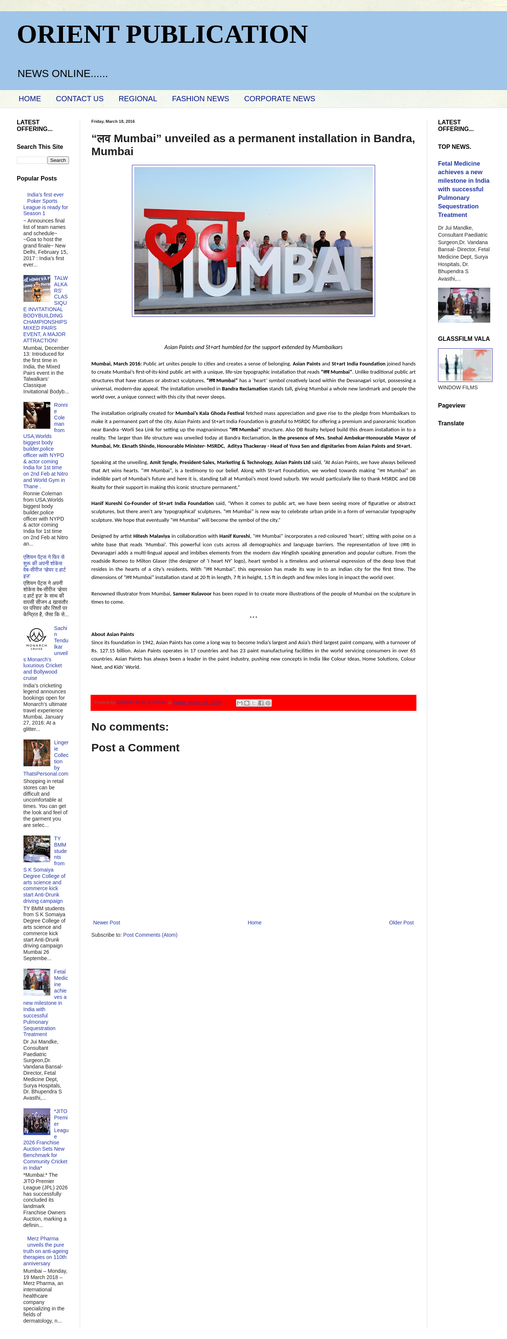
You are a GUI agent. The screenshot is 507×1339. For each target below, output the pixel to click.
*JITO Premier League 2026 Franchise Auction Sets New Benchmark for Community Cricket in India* (46, 1139)
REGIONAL (138, 99)
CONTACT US (80, 99)
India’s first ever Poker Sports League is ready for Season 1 (45, 204)
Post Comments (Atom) (150, 935)
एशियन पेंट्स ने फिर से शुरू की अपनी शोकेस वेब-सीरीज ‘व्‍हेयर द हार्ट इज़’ (44, 566)
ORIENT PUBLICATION (162, 34)
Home (254, 923)
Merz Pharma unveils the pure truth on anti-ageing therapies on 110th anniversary (46, 1251)
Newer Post (106, 923)
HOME (30, 99)
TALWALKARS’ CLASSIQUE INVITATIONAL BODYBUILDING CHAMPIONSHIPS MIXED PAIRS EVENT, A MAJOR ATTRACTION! (45, 309)
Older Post (401, 923)
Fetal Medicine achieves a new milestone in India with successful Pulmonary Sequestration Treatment (45, 1003)
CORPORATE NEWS (279, 99)
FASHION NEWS (200, 99)
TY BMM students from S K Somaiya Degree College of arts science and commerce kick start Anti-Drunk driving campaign (45, 869)
